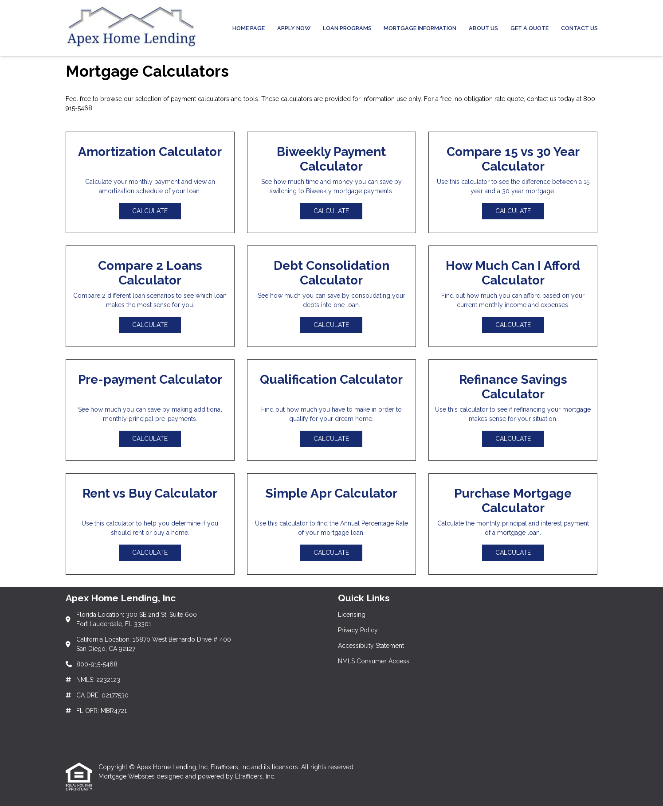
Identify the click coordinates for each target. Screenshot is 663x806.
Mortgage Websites (127, 776)
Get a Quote (529, 28)
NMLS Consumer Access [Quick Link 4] (373, 661)
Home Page (248, 28)
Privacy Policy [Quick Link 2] (358, 630)
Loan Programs (347, 28)
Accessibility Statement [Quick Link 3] (371, 645)
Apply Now (293, 28)
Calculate (150, 210)
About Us (483, 28)
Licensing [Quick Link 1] (351, 614)
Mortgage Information (420, 28)
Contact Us (579, 28)
